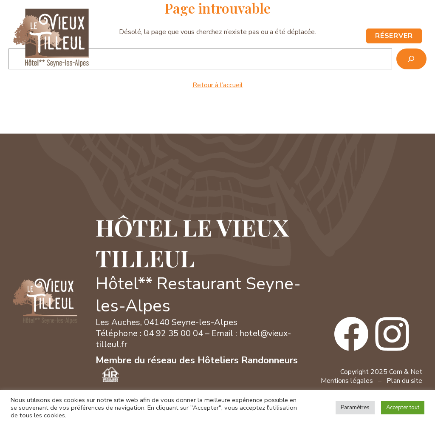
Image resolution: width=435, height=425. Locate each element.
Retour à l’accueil (217, 85)
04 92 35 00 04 (320, 17)
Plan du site (404, 380)
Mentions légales (347, 380)
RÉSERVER (394, 35)
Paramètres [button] (355, 407)
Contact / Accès (373, 17)
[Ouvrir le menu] (353, 36)
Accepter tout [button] (402, 407)
